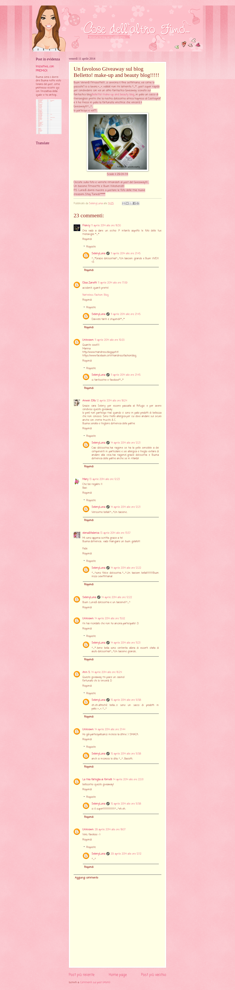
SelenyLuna (98, 254)
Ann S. (86, 672)
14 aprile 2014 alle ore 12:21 (125, 443)
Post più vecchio (153, 974)
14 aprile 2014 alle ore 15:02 (110, 619)
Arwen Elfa (88, 401)
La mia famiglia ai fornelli (97, 780)
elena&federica (90, 533)
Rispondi (87, 239)
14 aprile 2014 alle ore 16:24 (106, 672)
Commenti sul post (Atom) (95, 982)
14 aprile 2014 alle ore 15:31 (125, 643)
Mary (85, 479)
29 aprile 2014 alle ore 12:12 (126, 854)
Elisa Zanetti (89, 283)
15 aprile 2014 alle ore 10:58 (126, 700)
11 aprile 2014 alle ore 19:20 (109, 340)
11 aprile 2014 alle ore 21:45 (125, 254)
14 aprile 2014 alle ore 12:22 (126, 568)
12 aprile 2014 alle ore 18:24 (112, 401)
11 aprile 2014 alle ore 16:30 (106, 226)
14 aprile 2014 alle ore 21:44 (110, 730)
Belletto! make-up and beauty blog (113, 95)
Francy (86, 226)
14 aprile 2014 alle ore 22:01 (128, 780)
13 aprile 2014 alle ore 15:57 (115, 533)
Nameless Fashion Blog (95, 295)
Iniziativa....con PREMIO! (45, 68)
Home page (118, 974)
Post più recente (81, 974)
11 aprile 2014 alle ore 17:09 (112, 283)
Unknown (88, 340)
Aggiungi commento (86, 878)
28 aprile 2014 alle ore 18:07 (110, 830)
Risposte (91, 247)
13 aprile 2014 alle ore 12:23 (104, 479)
